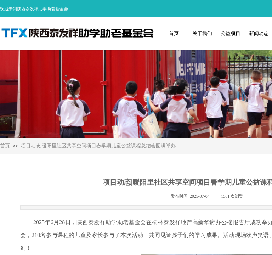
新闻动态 (259, 33)
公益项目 (230, 33)
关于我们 (202, 33)
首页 (174, 33)
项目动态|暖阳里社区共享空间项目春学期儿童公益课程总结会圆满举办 (98, 145)
